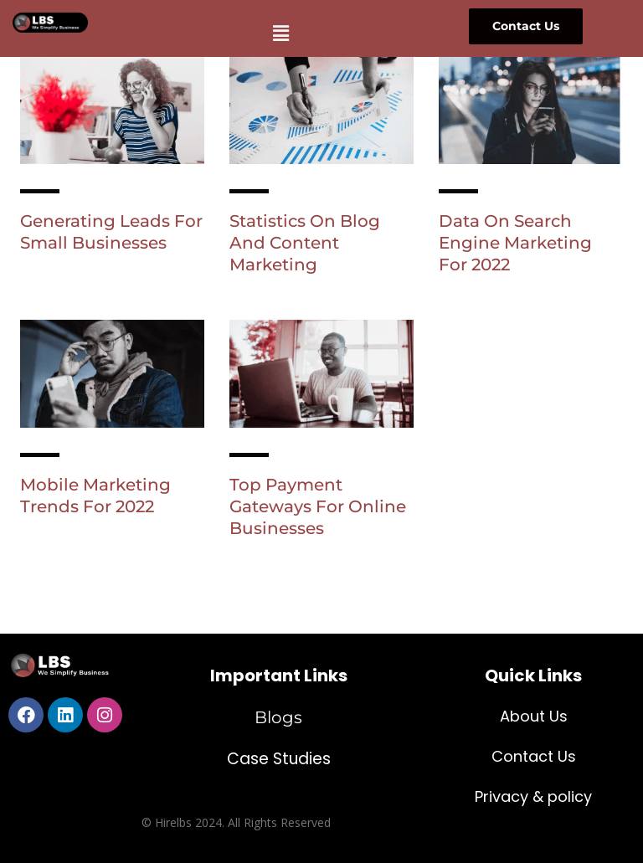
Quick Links (533, 675)
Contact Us (533, 756)
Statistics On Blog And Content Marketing (304, 243)
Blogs (278, 717)
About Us (534, 716)
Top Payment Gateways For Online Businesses (317, 506)
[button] (280, 33)
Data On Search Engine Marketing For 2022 (515, 243)
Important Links (278, 675)
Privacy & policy (533, 796)
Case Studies (279, 758)
